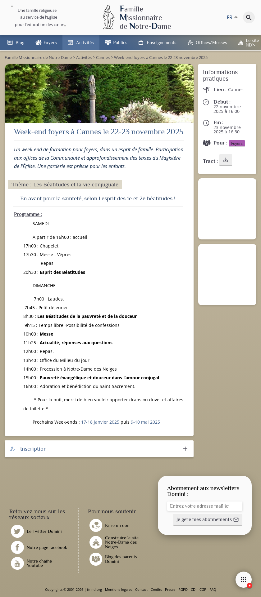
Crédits (156, 589)
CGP (202, 589)
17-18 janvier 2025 (100, 422)
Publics (120, 42)
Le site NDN (252, 42)
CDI (193, 589)
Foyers (50, 42)
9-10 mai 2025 (145, 422)
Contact (141, 589)
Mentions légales (118, 589)
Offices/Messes (211, 42)
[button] (225, 160)
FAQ (212, 589)
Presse (170, 589)
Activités (85, 42)
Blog (20, 42)
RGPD (183, 589)
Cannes (236, 89)
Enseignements (161, 42)
